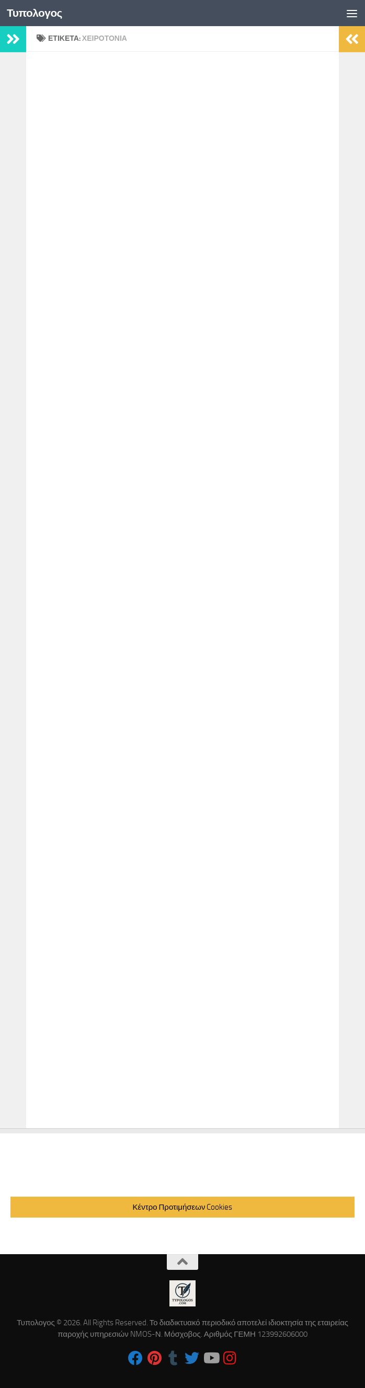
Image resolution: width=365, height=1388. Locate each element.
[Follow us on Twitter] (192, 1358)
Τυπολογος (35, 12)
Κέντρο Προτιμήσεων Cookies (183, 1207)
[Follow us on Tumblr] (173, 1358)
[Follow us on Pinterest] (154, 1358)
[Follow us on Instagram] (229, 1358)
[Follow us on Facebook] (135, 1358)
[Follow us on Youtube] (210, 1358)
